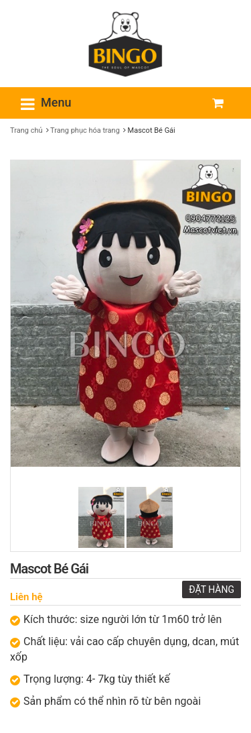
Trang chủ (26, 130)
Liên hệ (26, 597)
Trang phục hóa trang (85, 130)
